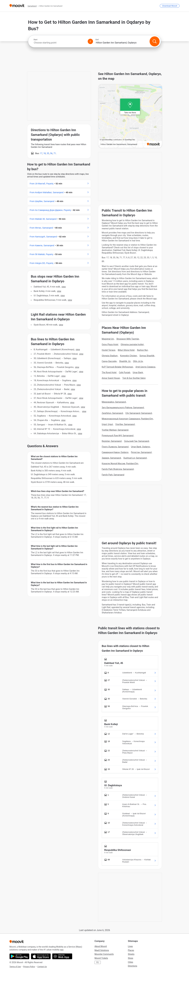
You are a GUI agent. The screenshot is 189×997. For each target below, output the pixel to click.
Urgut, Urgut (107, 424)
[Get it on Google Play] (19, 956)
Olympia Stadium (110, 355)
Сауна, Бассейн (109, 361)
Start (35, 40)
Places (131, 950)
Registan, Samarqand (112, 441)
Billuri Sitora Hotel (126, 350)
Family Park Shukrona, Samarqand (118, 469)
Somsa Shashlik (147, 355)
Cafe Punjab (124, 372)
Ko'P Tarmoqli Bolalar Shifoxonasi (117, 367)
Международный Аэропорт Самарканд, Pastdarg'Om (127, 419)
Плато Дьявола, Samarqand (115, 447)
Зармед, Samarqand (111, 458)
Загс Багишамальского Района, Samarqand (123, 407)
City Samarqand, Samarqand (138, 413)
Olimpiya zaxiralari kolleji (132, 344)
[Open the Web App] (62, 956)
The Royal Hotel (109, 372)
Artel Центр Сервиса (145, 367)
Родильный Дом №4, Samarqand (117, 435)
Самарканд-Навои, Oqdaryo (115, 452)
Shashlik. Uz (125, 361)
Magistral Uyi (108, 339)
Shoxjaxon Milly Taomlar (127, 339)
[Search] (155, 41)
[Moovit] (16, 6)
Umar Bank (138, 372)
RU (97, 962)
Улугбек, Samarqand (125, 424)
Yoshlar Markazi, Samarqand (115, 430)
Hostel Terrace (108, 350)
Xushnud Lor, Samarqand (135, 458)
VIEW (64, 287)
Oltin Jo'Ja (138, 361)
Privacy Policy (29, 966)
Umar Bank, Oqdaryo (140, 447)
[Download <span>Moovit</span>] (170, 6)
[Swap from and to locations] (90, 41)
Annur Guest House (111, 378)
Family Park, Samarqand (113, 475)
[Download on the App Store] (41, 956)
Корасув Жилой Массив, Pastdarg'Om (120, 463)
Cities (130, 962)
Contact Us (42, 966)
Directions (132, 966)
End (97, 40)
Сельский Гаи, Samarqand (136, 441)
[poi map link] (130, 116)
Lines (130, 946)
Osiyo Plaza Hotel (110, 344)
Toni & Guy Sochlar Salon (134, 378)
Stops (130, 958)
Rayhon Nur (142, 350)
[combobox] (59, 42)
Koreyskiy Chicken (128, 355)
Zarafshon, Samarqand (112, 413)
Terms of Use (15, 966)
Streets (131, 954)
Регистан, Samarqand (141, 452)
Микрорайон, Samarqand (114, 402)
